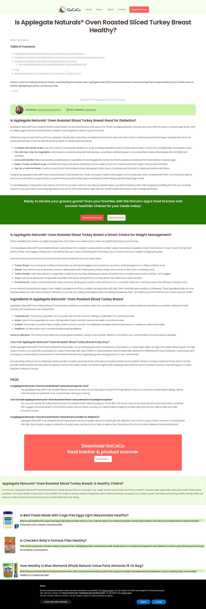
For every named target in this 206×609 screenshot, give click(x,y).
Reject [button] (143, 602)
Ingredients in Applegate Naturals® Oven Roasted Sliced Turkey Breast (45, 61)
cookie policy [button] (126, 593)
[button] (99, 9)
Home (89, 9)
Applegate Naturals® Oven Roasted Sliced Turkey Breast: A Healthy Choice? (47, 73)
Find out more (116, 217)
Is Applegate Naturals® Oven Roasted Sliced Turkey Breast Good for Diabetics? (49, 53)
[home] (69, 10)
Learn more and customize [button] (55, 602)
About (110, 9)
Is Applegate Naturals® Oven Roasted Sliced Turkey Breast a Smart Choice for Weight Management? (59, 57)
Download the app (92, 217)
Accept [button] (159, 602)
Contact (122, 9)
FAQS (16, 69)
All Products (23, 40)
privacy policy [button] (107, 590)
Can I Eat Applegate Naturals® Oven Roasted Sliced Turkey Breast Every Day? (53, 64)
